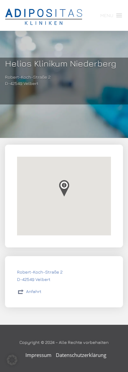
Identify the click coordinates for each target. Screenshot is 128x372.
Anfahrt (33, 291)
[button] (106, 15)
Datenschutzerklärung (81, 355)
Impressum (38, 355)
